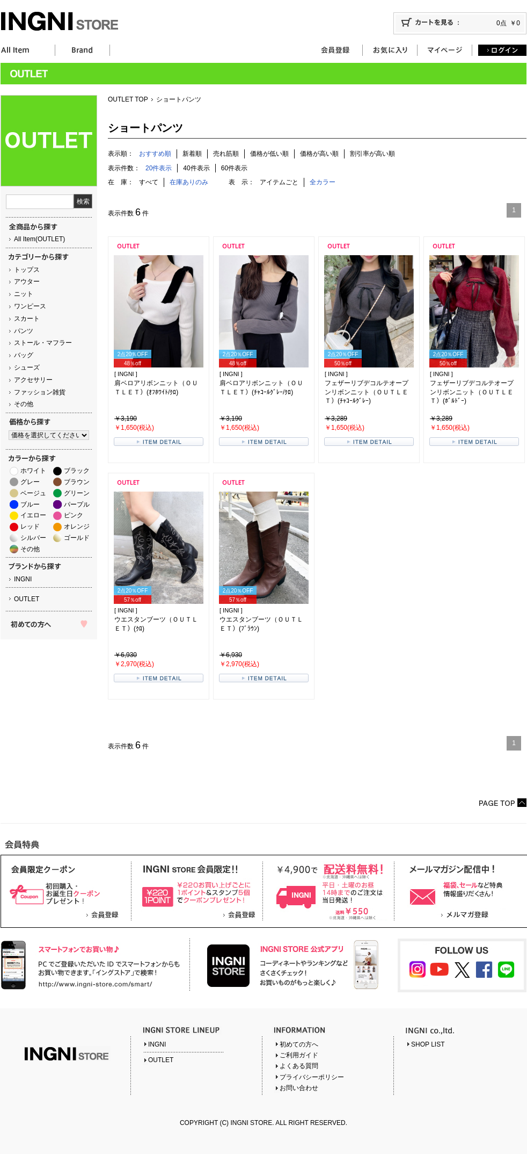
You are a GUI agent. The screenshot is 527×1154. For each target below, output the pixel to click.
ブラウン (77, 482)
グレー (30, 482)
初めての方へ (299, 1044)
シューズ (27, 367)
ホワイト (33, 470)
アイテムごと (279, 182)
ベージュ (33, 493)
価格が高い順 (319, 153)
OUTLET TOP (128, 99)
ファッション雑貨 (39, 392)
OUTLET (26, 599)
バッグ (23, 355)
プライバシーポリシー (312, 1077)
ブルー (30, 504)
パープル (77, 504)
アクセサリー (33, 380)
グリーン (77, 493)
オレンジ (77, 526)
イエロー (33, 515)
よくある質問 (299, 1066)
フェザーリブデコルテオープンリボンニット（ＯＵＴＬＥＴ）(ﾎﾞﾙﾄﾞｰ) (472, 392)
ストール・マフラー (43, 343)
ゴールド (77, 538)
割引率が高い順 (372, 153)
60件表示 (234, 168)
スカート (27, 318)
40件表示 (196, 168)
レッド (30, 526)
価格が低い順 (269, 153)
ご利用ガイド (299, 1055)
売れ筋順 (226, 153)
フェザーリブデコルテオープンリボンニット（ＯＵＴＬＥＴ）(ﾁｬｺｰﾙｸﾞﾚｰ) (366, 392)
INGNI (23, 579)
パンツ (23, 331)
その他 (23, 404)
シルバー (33, 538)
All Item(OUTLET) (39, 239)
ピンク (73, 515)
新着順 (192, 153)
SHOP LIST (427, 1044)
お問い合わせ (299, 1088)
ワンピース (30, 306)
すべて (148, 182)
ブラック (77, 470)
